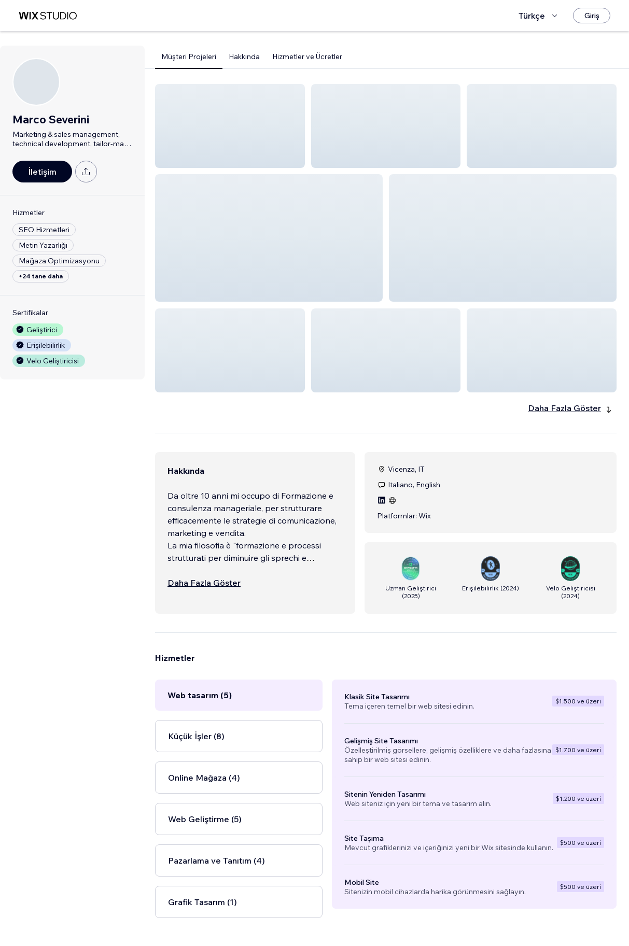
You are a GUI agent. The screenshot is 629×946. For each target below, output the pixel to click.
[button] (230, 126)
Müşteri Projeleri (188, 56)
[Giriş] (591, 15)
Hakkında (244, 56)
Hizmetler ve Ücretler (307, 56)
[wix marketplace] (48, 16)
